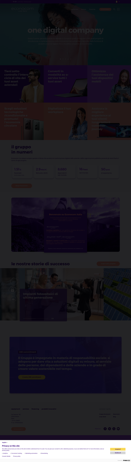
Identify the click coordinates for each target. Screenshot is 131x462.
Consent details (6, 456)
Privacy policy (16, 456)
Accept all (118, 449)
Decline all (118, 452)
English (5, 442)
